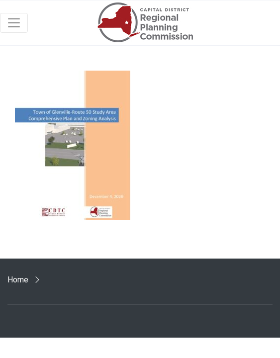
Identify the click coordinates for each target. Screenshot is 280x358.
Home (17, 279)
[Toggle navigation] (14, 23)
